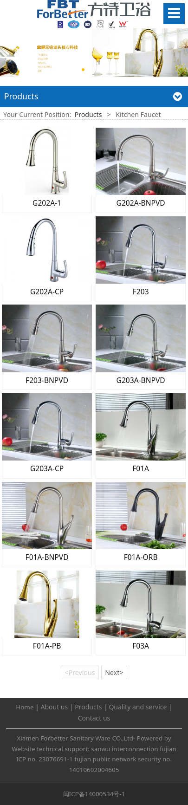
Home (24, 707)
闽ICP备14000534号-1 (94, 794)
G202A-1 (46, 203)
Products (88, 114)
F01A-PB (47, 646)
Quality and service (138, 706)
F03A (140, 646)
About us (54, 706)
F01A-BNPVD (47, 557)
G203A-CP (47, 468)
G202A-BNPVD (141, 203)
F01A (140, 468)
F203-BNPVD (47, 380)
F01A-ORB (141, 557)
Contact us (94, 718)
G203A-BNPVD (141, 380)
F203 (141, 291)
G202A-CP (47, 291)
